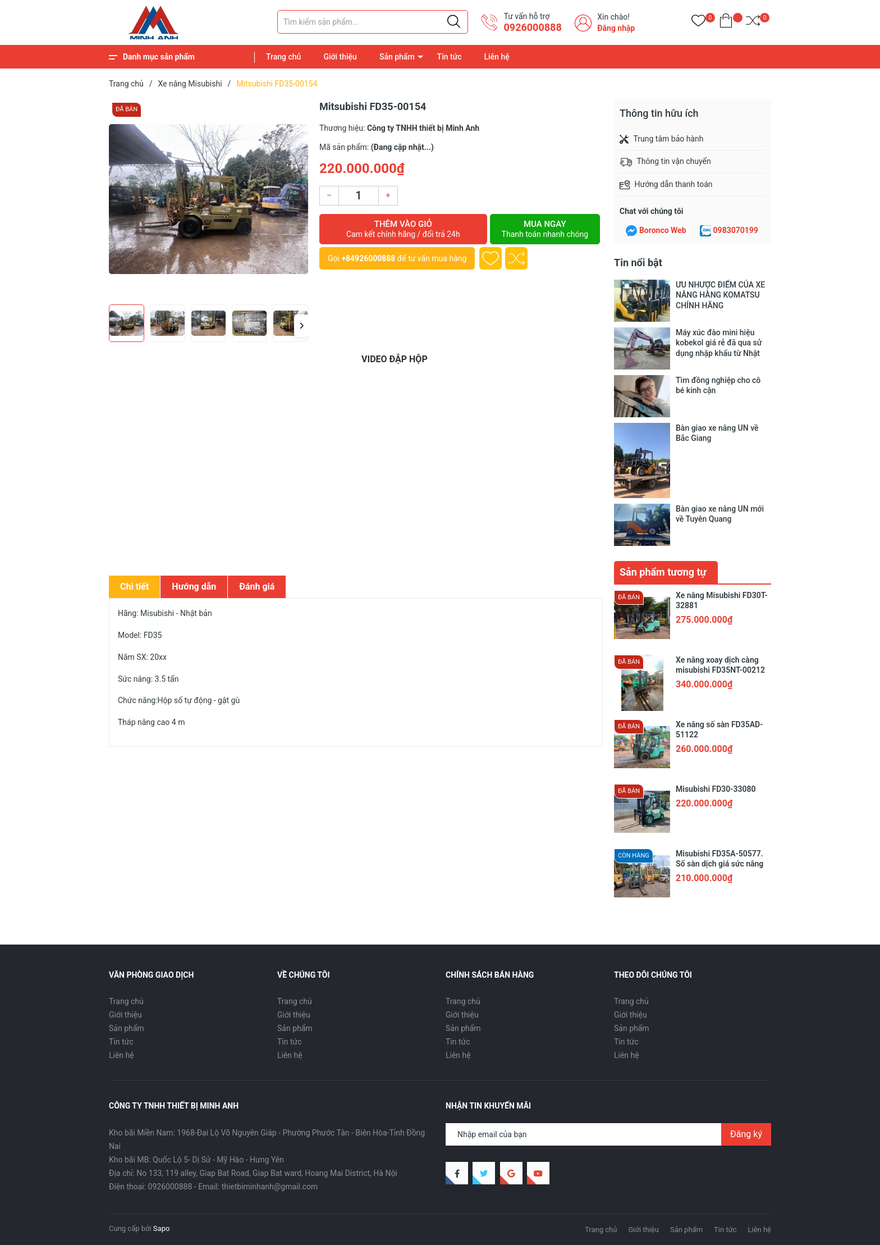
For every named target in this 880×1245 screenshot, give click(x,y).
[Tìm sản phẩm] (372, 22)
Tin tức (449, 56)
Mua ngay (545, 229)
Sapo (161, 1228)
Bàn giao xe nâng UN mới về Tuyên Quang (720, 513)
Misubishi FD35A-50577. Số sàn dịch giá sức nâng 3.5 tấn (719, 863)
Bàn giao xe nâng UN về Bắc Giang (717, 433)
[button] (301, 325)
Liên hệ (497, 56)
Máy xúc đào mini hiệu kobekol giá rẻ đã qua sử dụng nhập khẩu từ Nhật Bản (719, 343)
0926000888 (532, 27)
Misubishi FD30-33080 (715, 789)
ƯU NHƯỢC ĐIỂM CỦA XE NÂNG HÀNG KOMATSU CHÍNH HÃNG (720, 294)
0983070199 (735, 230)
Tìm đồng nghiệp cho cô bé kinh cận (718, 385)
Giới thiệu (340, 56)
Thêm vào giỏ (403, 229)
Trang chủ (283, 56)
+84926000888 (368, 258)
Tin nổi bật (638, 262)
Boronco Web (662, 230)
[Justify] (454, 22)
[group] (208, 199)
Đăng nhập (616, 28)
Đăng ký (746, 1134)
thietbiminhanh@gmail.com (270, 1186)
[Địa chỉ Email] (608, 1134)
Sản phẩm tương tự (663, 572)
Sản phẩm (397, 56)
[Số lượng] (358, 196)
